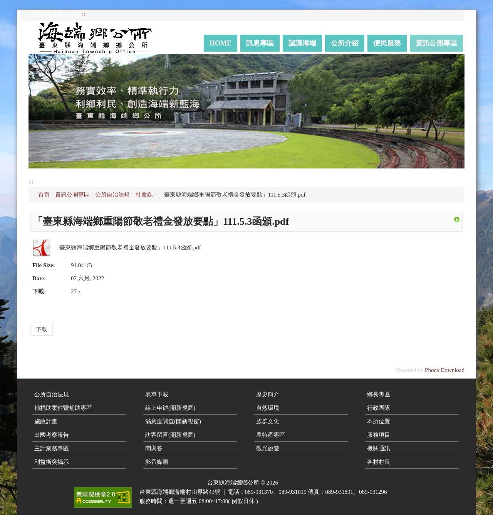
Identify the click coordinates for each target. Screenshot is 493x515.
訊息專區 (260, 43)
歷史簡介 (267, 394)
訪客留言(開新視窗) (170, 435)
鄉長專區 (378, 394)
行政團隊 (378, 408)
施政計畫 (45, 421)
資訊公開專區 (436, 43)
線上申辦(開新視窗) (170, 408)
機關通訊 (378, 448)
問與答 (154, 448)
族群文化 (267, 421)
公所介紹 (345, 43)
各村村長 (378, 462)
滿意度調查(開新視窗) (173, 421)
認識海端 (302, 43)
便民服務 (387, 43)
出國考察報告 (51, 435)
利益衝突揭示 (51, 462)
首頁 (44, 195)
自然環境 (267, 408)
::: (84, 14)
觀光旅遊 (267, 448)
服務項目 (378, 435)
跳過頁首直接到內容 (54, 14)
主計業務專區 (51, 448)
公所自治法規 (112, 195)
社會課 (144, 195)
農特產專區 (270, 435)
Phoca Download (444, 370)
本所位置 (378, 421)
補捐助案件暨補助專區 (63, 408)
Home (220, 43)
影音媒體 (156, 462)
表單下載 (156, 394)
